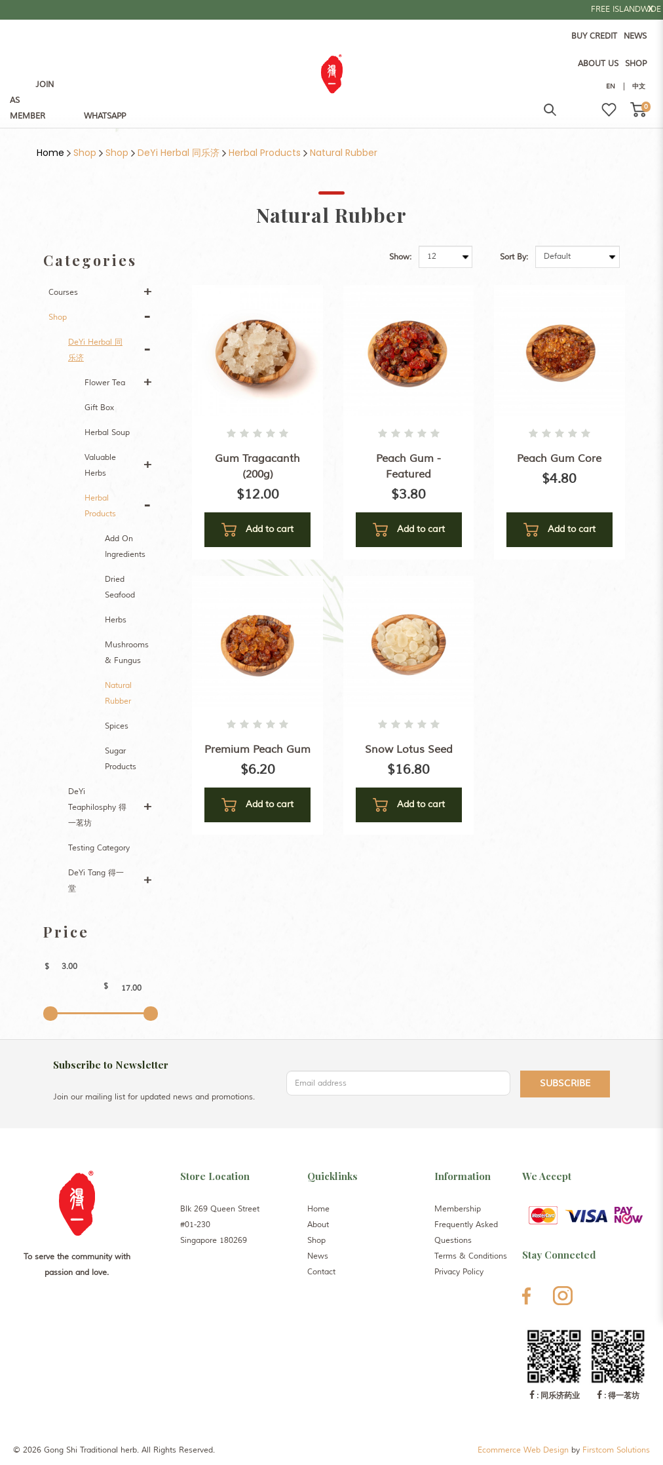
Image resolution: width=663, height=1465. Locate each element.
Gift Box (99, 408)
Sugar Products (120, 759)
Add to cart (257, 530)
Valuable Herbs (100, 465)
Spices (116, 726)
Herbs (115, 620)
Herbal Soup (107, 433)
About (318, 1225)
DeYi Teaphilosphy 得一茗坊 (97, 807)
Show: (400, 257)
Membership (457, 1209)
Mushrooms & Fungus (127, 653)
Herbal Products (265, 152)
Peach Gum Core (559, 458)
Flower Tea (105, 383)
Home (50, 152)
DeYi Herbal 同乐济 (178, 152)
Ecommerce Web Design (523, 1450)
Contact (321, 1272)
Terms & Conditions (470, 1256)
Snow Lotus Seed (409, 749)
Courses (63, 292)
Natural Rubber (343, 152)
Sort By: (514, 257)
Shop (84, 152)
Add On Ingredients (125, 547)
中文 (638, 86)
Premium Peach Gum (257, 749)
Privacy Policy (458, 1272)
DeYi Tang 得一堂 (96, 881)
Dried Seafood (120, 587)
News (317, 1256)
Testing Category (99, 848)
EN (610, 86)
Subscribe (565, 1083)
